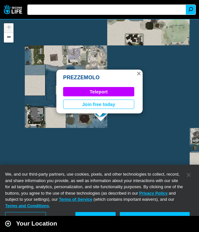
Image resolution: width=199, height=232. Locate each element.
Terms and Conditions (27, 205)
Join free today (98, 104)
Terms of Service (75, 199)
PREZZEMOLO (81, 77)
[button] (139, 73)
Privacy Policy (153, 193)
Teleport (99, 91)
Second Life (13, 10)
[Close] (189, 175)
